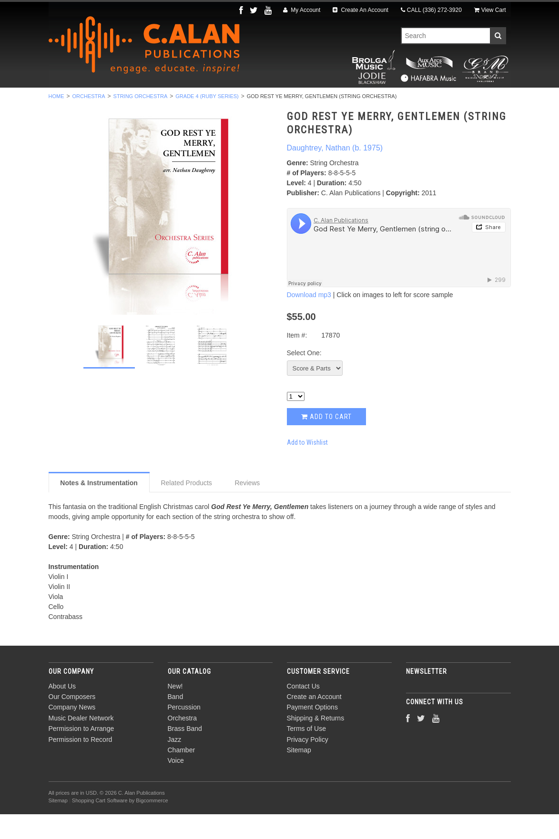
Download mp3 (309, 320)
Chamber (375, 100)
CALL (431, 10)
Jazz (332, 100)
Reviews (247, 507)
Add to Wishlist (307, 467)
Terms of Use (306, 754)
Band (115, 100)
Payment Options (312, 732)
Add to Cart (326, 441)
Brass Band (283, 100)
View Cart (490, 10)
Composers (469, 100)
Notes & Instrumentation (99, 507)
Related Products (186, 507)
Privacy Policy (307, 764)
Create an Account (314, 721)
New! (79, 100)
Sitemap (299, 775)
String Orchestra (140, 121)
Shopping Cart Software (100, 826)
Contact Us (303, 711)
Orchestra (223, 100)
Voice (420, 100)
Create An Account (360, 10)
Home (56, 121)
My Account (301, 10)
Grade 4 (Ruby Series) (206, 121)
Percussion (164, 100)
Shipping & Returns (316, 743)
